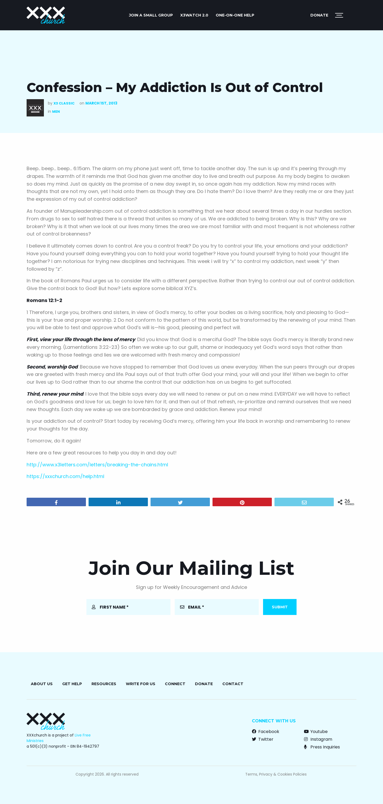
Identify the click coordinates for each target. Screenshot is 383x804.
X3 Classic (63, 103)
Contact (232, 683)
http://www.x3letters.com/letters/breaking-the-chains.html (97, 464)
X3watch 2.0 (194, 15)
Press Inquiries (322, 747)
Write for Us (140, 683)
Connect (175, 683)
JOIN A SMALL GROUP (151, 15)
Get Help (72, 683)
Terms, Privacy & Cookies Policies (276, 774)
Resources (103, 683)
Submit (280, 607)
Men (56, 111)
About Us (42, 683)
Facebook (265, 731)
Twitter (262, 739)
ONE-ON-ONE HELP (235, 15)
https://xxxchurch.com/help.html (65, 476)
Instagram (318, 739)
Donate (319, 15)
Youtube (316, 731)
